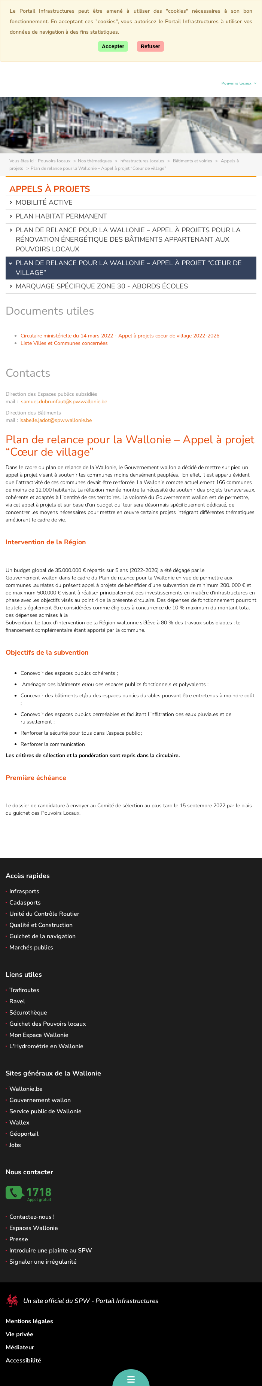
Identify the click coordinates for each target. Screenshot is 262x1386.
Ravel (17, 1001)
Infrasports (24, 891)
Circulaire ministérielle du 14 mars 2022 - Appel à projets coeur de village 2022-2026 (120, 335)
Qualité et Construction (41, 925)
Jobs (15, 1145)
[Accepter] (113, 46)
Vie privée (19, 1334)
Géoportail (24, 1134)
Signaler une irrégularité (43, 1262)
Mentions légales (29, 1321)
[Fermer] (150, 46)
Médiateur (20, 1347)
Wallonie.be (26, 1089)
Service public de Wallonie (45, 1111)
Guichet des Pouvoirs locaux (47, 1024)
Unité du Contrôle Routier (44, 914)
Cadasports (25, 902)
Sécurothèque (28, 1012)
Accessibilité (23, 1360)
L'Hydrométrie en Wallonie (46, 1046)
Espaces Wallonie (33, 1228)
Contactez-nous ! (32, 1217)
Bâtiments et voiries (192, 161)
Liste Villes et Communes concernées (64, 343)
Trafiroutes (24, 990)
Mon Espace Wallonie (38, 1035)
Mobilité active (44, 202)
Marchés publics (31, 947)
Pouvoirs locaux (237, 84)
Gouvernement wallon (40, 1100)
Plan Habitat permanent (61, 216)
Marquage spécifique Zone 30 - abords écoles (102, 286)
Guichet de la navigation (42, 936)
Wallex (19, 1122)
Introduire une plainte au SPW (50, 1250)
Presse (18, 1239)
